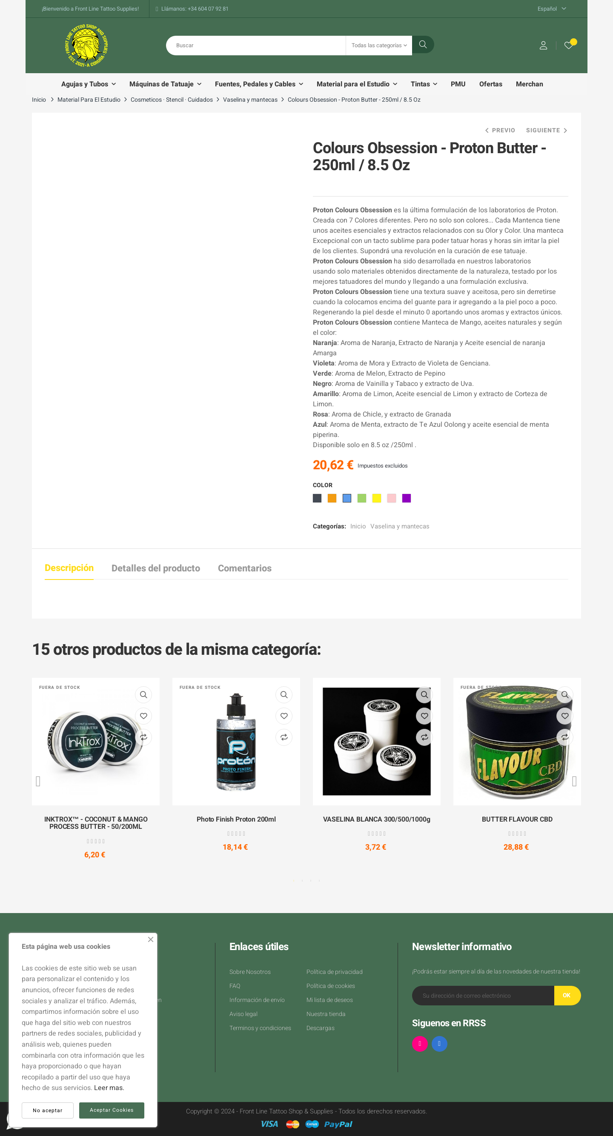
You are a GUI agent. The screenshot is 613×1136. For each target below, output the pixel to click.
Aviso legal (243, 1014)
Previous (38, 781)
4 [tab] (319, 880)
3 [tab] (310, 880)
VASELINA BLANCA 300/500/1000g (376, 820)
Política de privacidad (334, 972)
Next (574, 781)
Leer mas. (109, 1088)
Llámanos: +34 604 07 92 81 (195, 9)
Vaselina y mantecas (400, 526)
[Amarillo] (377, 500)
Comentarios (245, 568)
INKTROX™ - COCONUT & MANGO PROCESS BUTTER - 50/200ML (96, 823)
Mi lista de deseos (329, 1000)
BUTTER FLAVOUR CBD (517, 820)
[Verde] (363, 500)
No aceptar (48, 1110)
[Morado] (407, 500)
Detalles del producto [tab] (156, 568)
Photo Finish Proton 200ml (236, 820)
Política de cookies (330, 986)
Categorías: (329, 526)
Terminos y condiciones (260, 1028)
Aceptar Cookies (112, 1110)
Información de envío (257, 1000)
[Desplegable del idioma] (552, 9)
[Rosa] (392, 500)
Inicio (358, 526)
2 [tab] (302, 880)
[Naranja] (333, 500)
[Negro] (318, 500)
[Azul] (348, 500)
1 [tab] (293, 880)
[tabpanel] (96, 776)
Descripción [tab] (69, 568)
